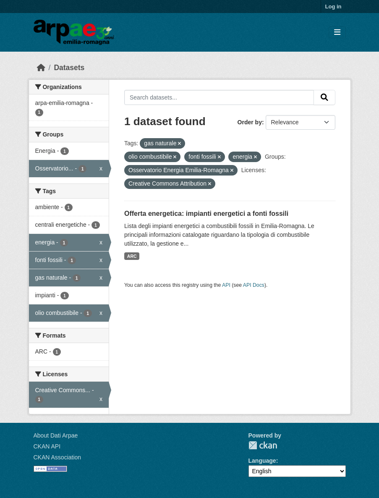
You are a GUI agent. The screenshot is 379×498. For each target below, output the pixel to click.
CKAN (262, 445)
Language (262, 460)
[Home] (41, 67)
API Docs (253, 285)
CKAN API (47, 446)
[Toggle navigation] (337, 32)
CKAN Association (57, 457)
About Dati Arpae (56, 435)
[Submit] (324, 97)
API (226, 285)
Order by (250, 122)
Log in (333, 6)
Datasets (69, 67)
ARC (132, 256)
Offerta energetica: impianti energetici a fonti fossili (206, 213)
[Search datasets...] (219, 97)
